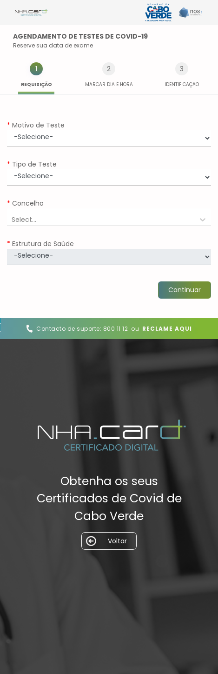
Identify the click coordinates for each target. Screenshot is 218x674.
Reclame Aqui (167, 329)
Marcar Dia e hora (109, 84)
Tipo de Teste (32, 164)
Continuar (184, 289)
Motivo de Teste (36, 125)
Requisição (36, 84)
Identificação (182, 84)
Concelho (25, 203)
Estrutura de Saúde (40, 244)
